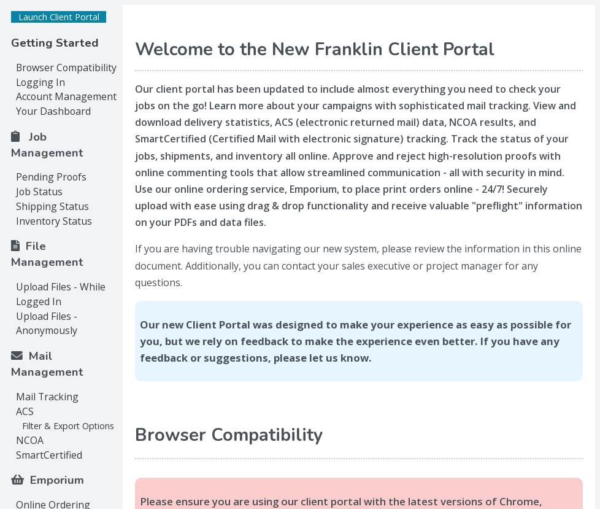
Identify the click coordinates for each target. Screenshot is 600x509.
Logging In (40, 82)
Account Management (66, 96)
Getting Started (55, 43)
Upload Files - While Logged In (61, 294)
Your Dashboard (53, 111)
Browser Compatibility (66, 67)
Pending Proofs (51, 177)
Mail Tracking (47, 396)
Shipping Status (52, 206)
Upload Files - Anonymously (46, 323)
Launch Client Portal (58, 17)
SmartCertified (49, 455)
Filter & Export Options (68, 426)
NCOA (30, 440)
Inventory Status (54, 221)
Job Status (39, 191)
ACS (25, 411)
